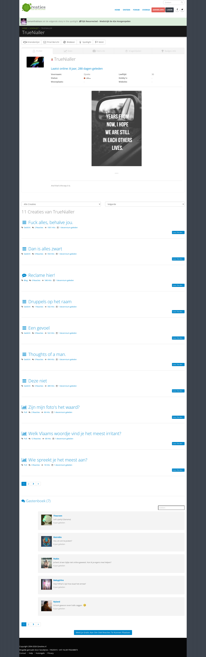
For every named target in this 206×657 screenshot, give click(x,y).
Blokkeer (69, 42)
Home (117, 10)
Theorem (57, 515)
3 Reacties (35, 465)
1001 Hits (51, 227)
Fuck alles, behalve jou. (47, 222)
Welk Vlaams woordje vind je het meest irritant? (71, 433)
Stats (68, 51)
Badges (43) (168, 51)
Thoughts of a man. (43, 354)
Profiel (37, 51)
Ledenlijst (34, 28)
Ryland (56, 601)
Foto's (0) (98, 51)
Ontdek (126, 10)
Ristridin (57, 537)
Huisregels (40, 653)
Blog (26, 280)
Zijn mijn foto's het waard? (50, 407)
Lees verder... (178, 232)
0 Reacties (39, 254)
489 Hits (50, 386)
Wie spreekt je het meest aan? (54, 460)
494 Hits (50, 359)
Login (169, 10)
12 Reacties (36, 438)
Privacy (50, 653)
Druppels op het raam (46, 301)
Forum (136, 10)
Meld (99, 42)
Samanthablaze (34, 21)
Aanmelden (158, 10)
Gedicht (27, 227)
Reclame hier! (38, 275)
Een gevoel (35, 328)
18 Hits (47, 465)
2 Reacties (39, 227)
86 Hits (47, 412)
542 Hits (50, 307)
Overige (146, 10)
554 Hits (50, 254)
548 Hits (48, 280)
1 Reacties (39, 307)
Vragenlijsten (133, 51)
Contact (22, 653)
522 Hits (50, 333)
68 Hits (48, 438)
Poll (25, 412)
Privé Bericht (51, 42)
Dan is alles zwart (41, 249)
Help (31, 653)
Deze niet (34, 381)
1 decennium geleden (69, 227)
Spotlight (85, 42)
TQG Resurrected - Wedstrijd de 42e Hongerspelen (104, 21)
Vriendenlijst (31, 42)
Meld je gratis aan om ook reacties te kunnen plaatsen (103, 632)
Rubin (56, 558)
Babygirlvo (58, 580)
